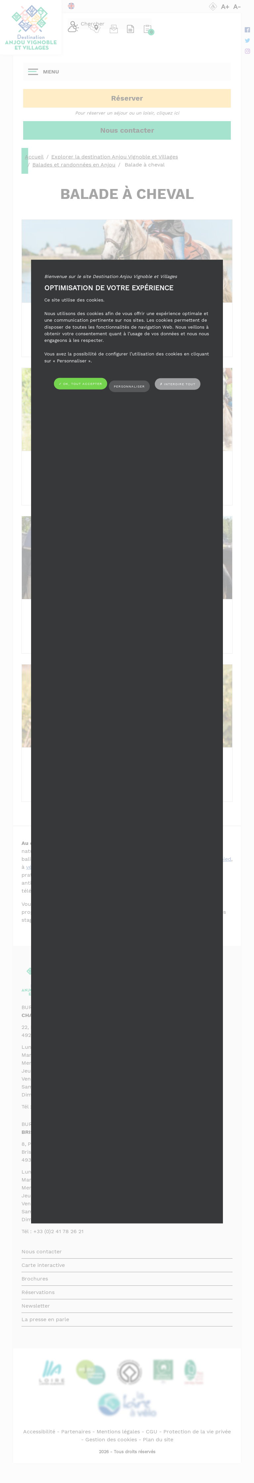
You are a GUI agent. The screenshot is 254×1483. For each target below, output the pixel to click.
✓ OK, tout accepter (80, 384)
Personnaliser (129, 386)
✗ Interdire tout (177, 384)
